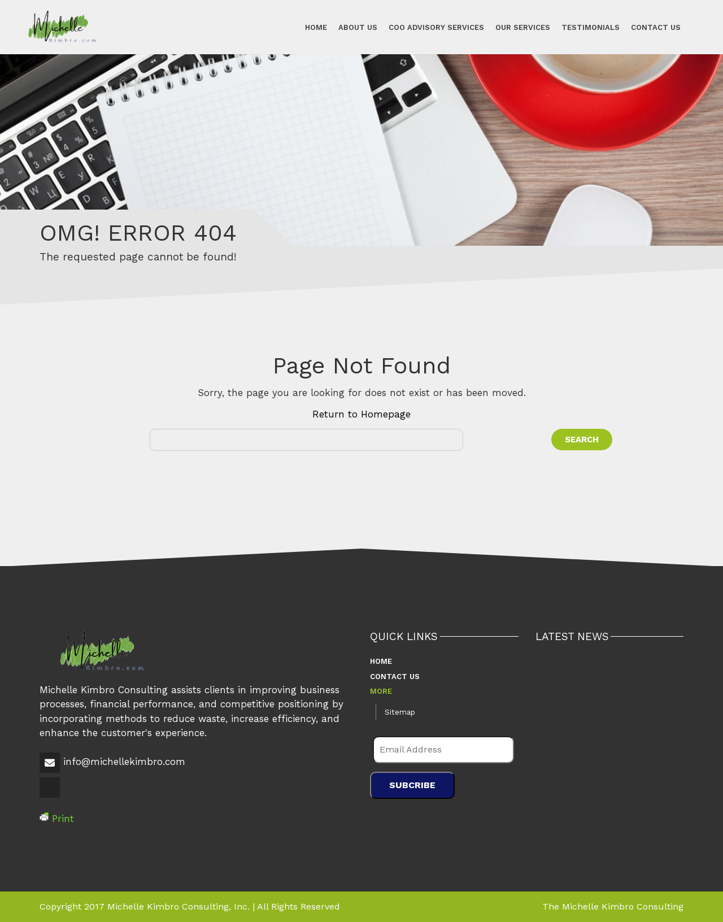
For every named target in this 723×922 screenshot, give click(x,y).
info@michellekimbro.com (124, 761)
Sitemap (400, 712)
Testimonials (590, 27)
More (381, 691)
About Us (357, 27)
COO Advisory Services (436, 27)
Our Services (522, 27)
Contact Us (656, 27)
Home (316, 27)
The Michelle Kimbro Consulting (612, 906)
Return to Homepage (361, 414)
